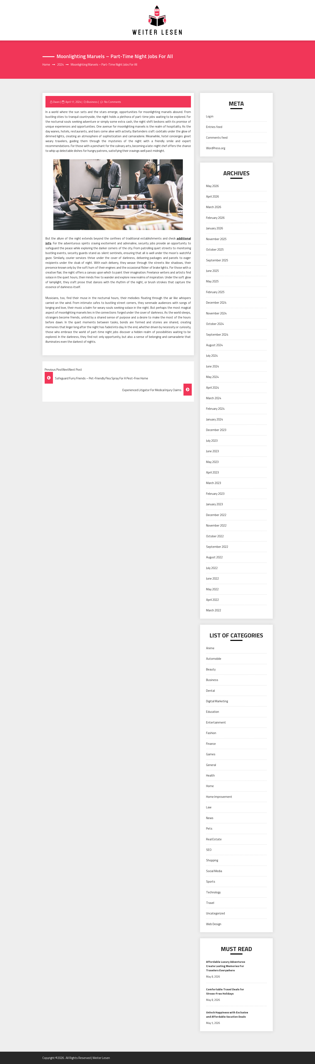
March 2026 (213, 207)
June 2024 (212, 366)
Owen (56, 102)
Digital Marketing (217, 701)
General (211, 765)
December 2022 (216, 515)
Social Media (214, 871)
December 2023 (216, 430)
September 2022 (217, 546)
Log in (209, 116)
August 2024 (214, 345)
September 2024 (217, 334)
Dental (210, 690)
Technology (213, 892)
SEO (209, 849)
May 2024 (212, 377)
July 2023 (212, 440)
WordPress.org (215, 148)
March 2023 (213, 483)
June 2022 (212, 578)
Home (210, 786)
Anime (210, 648)
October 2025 (215, 249)
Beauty (211, 669)
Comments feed (217, 137)
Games (210, 754)
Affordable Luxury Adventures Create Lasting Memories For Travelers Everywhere (225, 966)
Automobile (213, 658)
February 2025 (215, 292)
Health (210, 775)
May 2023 (212, 462)
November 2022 (216, 525)
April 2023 (212, 472)
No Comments (112, 102)
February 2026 (215, 217)
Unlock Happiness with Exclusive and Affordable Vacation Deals (227, 1014)
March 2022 (213, 610)
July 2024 (212, 355)
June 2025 (212, 270)
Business (92, 102)
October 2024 (215, 323)
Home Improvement (219, 796)
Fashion (211, 733)
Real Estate (214, 839)
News (209, 818)
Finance (211, 743)
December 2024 (216, 302)
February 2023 (215, 493)
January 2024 (214, 419)
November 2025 (216, 239)
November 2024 (216, 313)
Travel (210, 902)
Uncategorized (215, 913)
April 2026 (212, 196)
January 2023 (214, 504)
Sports (210, 881)
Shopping (212, 860)
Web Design (213, 924)
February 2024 (215, 408)
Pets (209, 828)
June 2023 (212, 451)
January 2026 (214, 228)
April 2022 (212, 599)
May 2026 (212, 186)
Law (208, 807)
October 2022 (215, 536)
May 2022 (212, 589)
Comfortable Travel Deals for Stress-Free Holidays (225, 991)
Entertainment (216, 722)
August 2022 (214, 557)
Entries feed (214, 126)
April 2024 (212, 387)
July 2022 (212, 568)
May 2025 (212, 281)
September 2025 (217, 260)
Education (212, 711)
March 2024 (213, 398)
